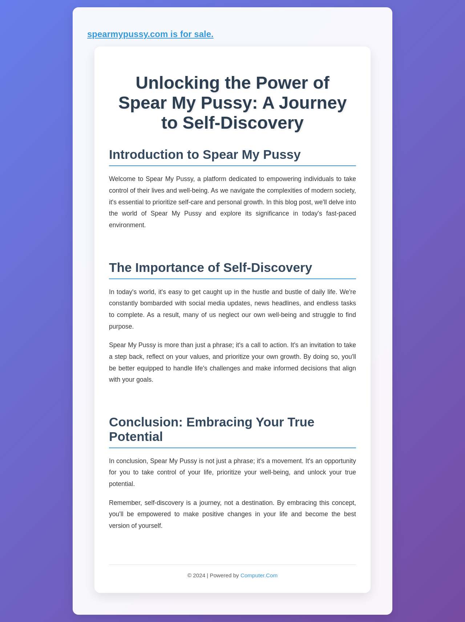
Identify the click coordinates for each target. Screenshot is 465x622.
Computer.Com (259, 575)
